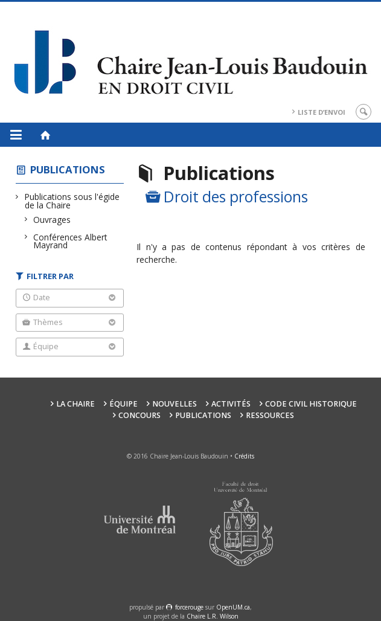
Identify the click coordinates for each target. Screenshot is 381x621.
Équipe (123, 404)
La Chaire (75, 404)
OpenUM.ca (233, 607)
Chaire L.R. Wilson (213, 616)
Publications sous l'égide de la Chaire (72, 201)
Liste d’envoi (321, 112)
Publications (67, 169)
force (189, 607)
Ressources (270, 415)
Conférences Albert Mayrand (70, 241)
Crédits (244, 456)
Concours (139, 415)
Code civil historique (311, 404)
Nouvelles (174, 404)
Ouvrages (52, 219)
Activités (231, 404)
